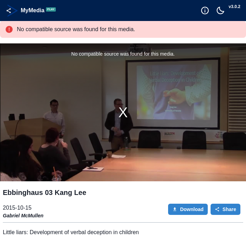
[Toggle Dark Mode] (220, 11)
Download (188, 209)
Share (225, 209)
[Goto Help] (205, 11)
